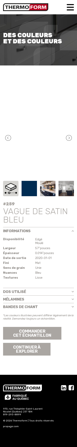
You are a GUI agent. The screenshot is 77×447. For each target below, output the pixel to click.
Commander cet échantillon (32, 333)
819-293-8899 (12, 414)
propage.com (11, 426)
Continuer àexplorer (26, 349)
